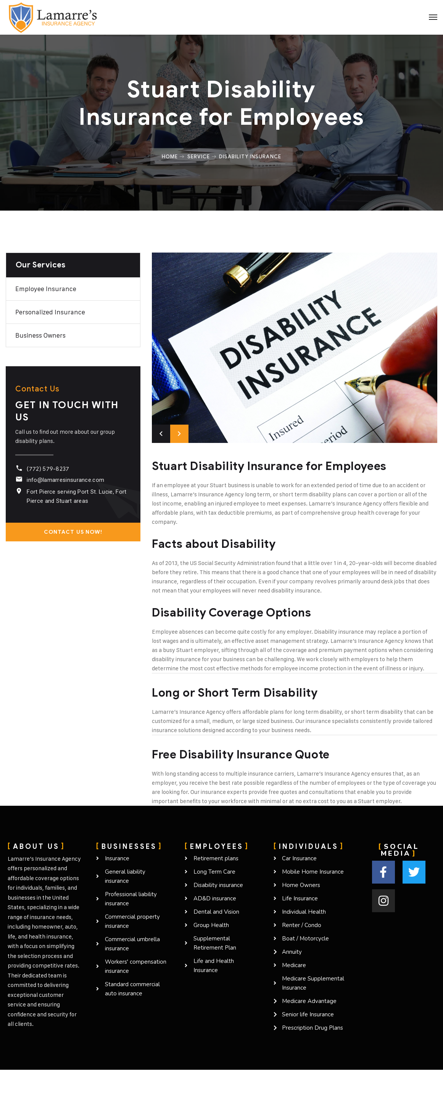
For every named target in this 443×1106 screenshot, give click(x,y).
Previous (161, 434)
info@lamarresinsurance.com (65, 480)
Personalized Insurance (50, 312)
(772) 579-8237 (48, 468)
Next (179, 434)
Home (170, 156)
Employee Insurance (45, 289)
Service (198, 156)
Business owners (40, 335)
